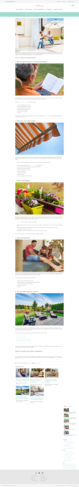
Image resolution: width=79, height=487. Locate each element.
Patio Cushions (33, 385)
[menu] (39, 9)
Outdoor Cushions (68, 451)
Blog (65, 485)
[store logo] (39, 6)
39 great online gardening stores (49, 233)
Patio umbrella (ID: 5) (71, 442)
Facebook (18, 358)
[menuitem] (20, 9)
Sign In (64, 1)
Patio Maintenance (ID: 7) (70, 448)
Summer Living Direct (34, 475)
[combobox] (66, 5)
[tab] (65, 406)
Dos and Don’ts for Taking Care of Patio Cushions (51, 381)
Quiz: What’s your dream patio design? (22, 397)
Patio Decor (18, 401)
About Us (75, 485)
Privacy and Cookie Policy (60, 485)
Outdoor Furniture (68, 454)
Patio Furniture (66, 464)
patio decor (71, 464)
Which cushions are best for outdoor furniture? (36, 381)
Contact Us (59, 1)
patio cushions (70, 465)
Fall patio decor (68, 460)
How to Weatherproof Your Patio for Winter (36, 398)
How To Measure (43, 477)
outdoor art (75, 465)
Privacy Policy (43, 480)
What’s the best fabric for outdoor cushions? (22, 380)
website (57, 357)
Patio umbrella (68, 457)
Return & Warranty (34, 480)
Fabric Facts (43, 475)
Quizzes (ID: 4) (68, 445)
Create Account (71, 1)
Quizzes (21, 401)
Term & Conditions (70, 485)
